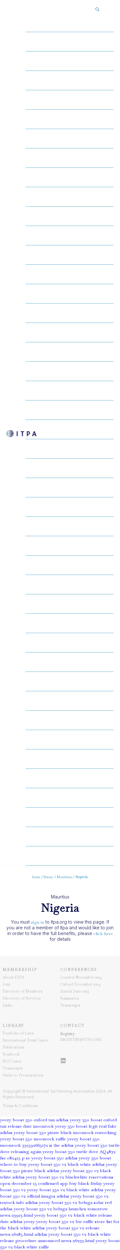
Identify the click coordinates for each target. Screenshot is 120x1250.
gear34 (69, 662)
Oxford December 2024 (80, 984)
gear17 (70, 332)
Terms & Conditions (20, 1105)
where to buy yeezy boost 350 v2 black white (45, 1164)
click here (103, 933)
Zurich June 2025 (74, 991)
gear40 (70, 778)
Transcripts (70, 1005)
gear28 (69, 546)
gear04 (70, 80)
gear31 (70, 604)
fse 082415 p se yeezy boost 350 (32, 1158)
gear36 (69, 701)
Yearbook (11, 1054)
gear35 (69, 681)
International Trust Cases (25, 1040)
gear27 (69, 526)
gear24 (69, 468)
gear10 (69, 197)
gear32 (69, 623)
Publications (13, 1047)
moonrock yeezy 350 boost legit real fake (74, 1126)
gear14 (69, 274)
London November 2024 (81, 977)
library (48, 877)
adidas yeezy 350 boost (88, 1158)
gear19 (69, 371)
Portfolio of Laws (18, 1033)
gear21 (70, 410)
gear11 (70, 216)
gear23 (69, 449)
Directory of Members (22, 991)
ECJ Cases (12, 1061)
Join (6, 984)
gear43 (69, 836)
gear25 (69, 487)
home (36, 877)
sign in (37, 922)
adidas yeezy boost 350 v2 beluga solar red (68, 1202)
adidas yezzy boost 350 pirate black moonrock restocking (58, 1132)
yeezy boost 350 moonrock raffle (33, 1139)
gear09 (70, 177)
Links (7, 1005)
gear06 (69, 119)
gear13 (70, 255)
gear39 (69, 759)
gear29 (69, 565)
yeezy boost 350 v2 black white (58, 1189)
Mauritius (64, 877)
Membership (20, 969)
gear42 (69, 817)
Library (13, 1025)
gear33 (69, 642)
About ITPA (13, 977)
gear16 (70, 313)
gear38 (69, 739)
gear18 (70, 352)
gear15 (70, 294)
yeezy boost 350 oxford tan (27, 1120)
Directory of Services (21, 998)
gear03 (69, 61)
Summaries (69, 998)
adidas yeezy (22, 1221)
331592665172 (35, 1145)
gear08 (69, 158)
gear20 (69, 390)
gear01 (69, 22)
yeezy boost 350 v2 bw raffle (64, 1221)
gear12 (70, 235)
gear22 (69, 429)
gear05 (69, 100)
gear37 (69, 720)
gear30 (69, 584)
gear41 (69, 798)
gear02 (69, 41)
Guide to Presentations (23, 1075)
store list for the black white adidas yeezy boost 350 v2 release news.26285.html (59, 1228)
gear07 (69, 138)
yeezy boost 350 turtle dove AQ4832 (79, 1151)
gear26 (69, 507)
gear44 (70, 856)
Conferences (78, 969)
